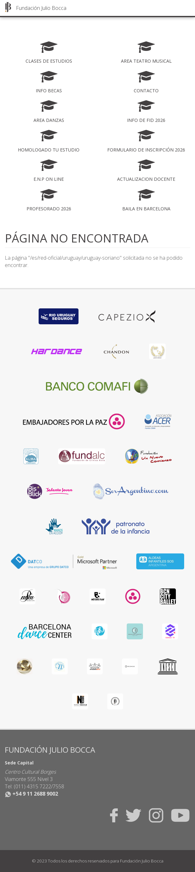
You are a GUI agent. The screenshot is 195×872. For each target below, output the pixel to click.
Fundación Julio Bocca (41, 7)
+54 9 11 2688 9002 (31, 793)
